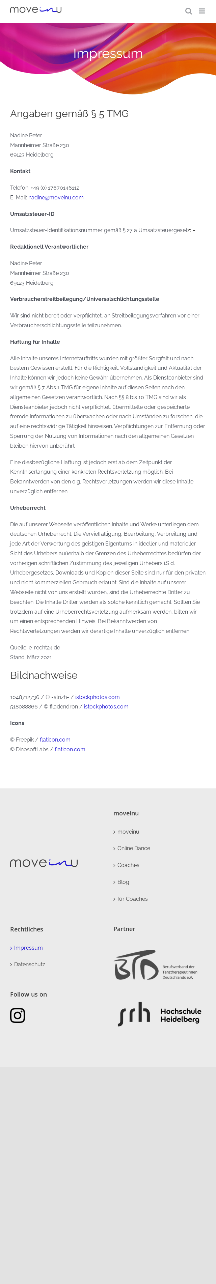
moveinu (128, 832)
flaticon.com (55, 739)
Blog (123, 882)
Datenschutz (29, 964)
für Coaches (132, 899)
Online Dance (133, 848)
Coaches (128, 865)
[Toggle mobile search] (188, 11)
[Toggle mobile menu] (202, 11)
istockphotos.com (97, 697)
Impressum (28, 948)
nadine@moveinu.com (56, 197)
